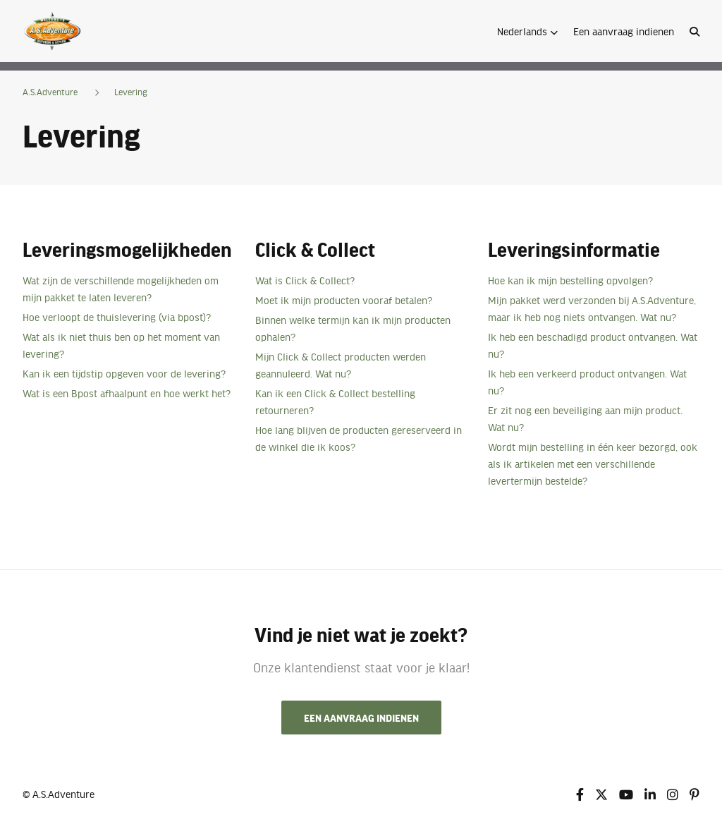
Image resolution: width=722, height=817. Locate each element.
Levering (130, 92)
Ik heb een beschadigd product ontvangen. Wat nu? (592, 345)
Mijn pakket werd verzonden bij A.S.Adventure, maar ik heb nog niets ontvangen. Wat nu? (592, 308)
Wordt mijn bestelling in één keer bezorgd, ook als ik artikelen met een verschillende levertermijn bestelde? (592, 463)
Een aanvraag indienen (623, 31)
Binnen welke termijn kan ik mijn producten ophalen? (353, 328)
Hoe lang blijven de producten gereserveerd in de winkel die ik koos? (358, 438)
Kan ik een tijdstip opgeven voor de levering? (124, 373)
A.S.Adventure (50, 92)
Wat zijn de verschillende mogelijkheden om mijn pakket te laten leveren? (121, 288)
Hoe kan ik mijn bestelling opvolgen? (570, 280)
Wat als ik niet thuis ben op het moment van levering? (121, 345)
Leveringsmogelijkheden (127, 249)
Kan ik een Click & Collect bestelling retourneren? (335, 401)
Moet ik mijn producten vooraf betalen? (343, 299)
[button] (527, 31)
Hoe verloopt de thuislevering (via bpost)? (117, 316)
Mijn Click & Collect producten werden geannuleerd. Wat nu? (340, 365)
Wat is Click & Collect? (305, 280)
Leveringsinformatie (574, 249)
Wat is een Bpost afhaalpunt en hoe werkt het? (127, 393)
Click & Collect (315, 249)
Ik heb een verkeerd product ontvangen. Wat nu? (587, 382)
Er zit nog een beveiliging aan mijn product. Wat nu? (585, 418)
